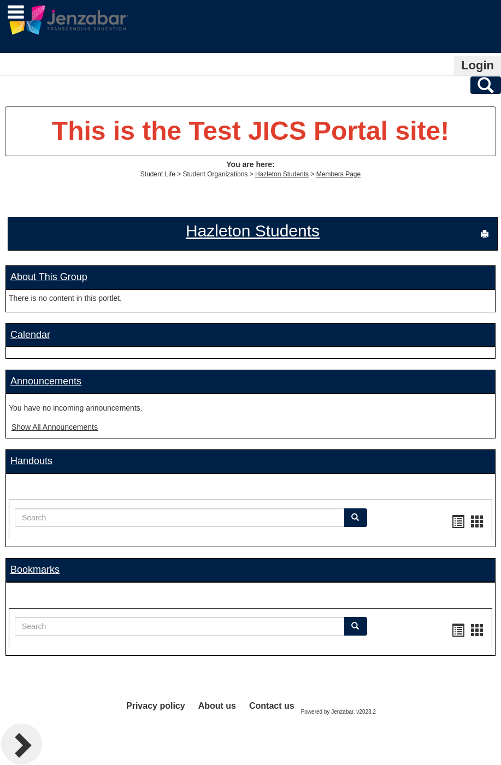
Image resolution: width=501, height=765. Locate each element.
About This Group (48, 276)
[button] (355, 517)
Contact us (271, 705)
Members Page (338, 174)
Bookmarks (35, 569)
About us (217, 705)
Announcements (45, 381)
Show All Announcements (54, 427)
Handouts (31, 460)
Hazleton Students (282, 174)
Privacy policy (155, 705)
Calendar (30, 334)
